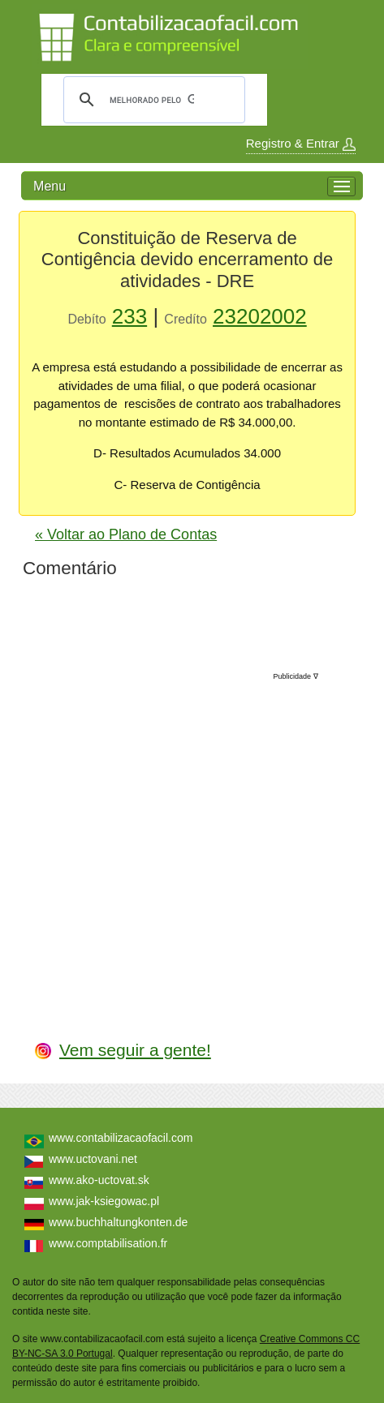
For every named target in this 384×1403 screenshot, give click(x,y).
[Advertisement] (196, 839)
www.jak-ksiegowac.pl (104, 1201)
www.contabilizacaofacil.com (120, 1137)
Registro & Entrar (301, 143)
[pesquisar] (152, 99)
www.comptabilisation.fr (108, 1243)
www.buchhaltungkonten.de (118, 1222)
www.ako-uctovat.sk (99, 1179)
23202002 (260, 316)
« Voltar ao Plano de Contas (126, 534)
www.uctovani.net (93, 1158)
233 (129, 316)
